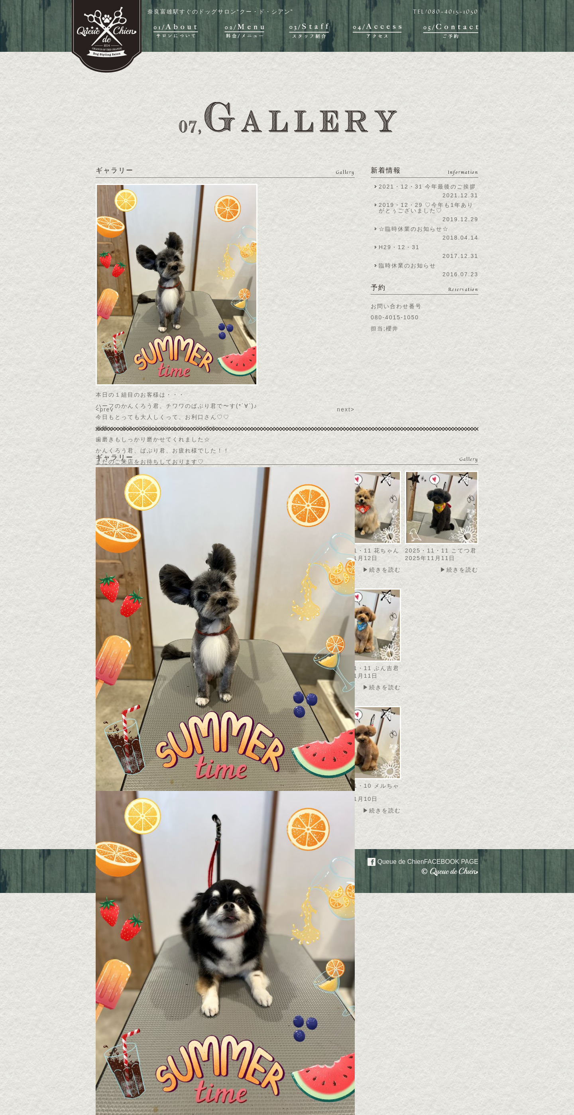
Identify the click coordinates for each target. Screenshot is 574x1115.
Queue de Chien (418, 861)
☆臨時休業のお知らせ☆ (414, 229)
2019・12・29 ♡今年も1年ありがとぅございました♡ (426, 208)
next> (346, 409)
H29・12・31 (402, 247)
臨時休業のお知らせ (407, 265)
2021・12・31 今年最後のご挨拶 (427, 186)
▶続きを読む (382, 569)
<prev (105, 409)
